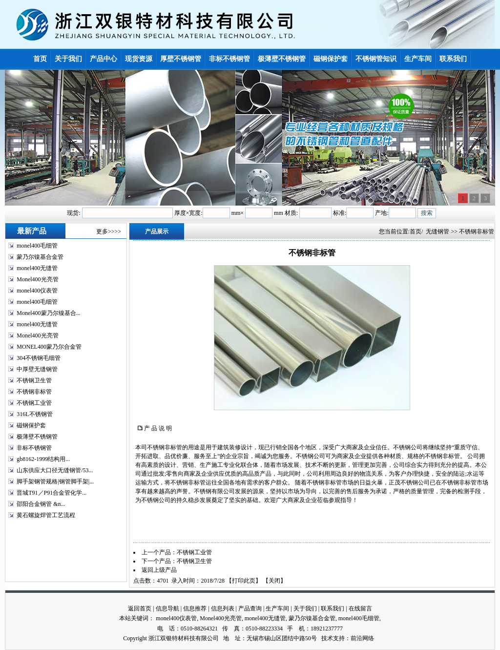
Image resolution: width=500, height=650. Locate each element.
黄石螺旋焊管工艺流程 (46, 515)
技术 (327, 638)
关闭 (274, 580)
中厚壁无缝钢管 (37, 369)
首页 (415, 231)
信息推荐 (195, 608)
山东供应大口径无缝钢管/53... (55, 470)
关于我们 (305, 608)
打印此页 (243, 580)
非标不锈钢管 (34, 447)
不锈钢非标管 (34, 391)
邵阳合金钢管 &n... (41, 504)
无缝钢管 (437, 231)
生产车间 (277, 608)
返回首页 (139, 608)
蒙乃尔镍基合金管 (40, 256)
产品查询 (250, 608)
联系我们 (332, 608)
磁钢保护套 (31, 425)
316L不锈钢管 (34, 414)
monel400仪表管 (37, 290)
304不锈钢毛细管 (39, 358)
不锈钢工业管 (34, 402)
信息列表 (222, 608)
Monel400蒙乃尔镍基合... (48, 313)
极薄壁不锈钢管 (37, 436)
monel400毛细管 (37, 245)
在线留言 (360, 608)
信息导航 (167, 608)
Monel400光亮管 (37, 279)
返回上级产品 (159, 569)
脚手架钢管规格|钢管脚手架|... (55, 481)
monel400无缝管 (37, 268)
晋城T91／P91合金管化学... (51, 492)
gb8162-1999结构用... (43, 459)
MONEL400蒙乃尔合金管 (49, 346)
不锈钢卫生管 (34, 380)
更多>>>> (108, 231)
